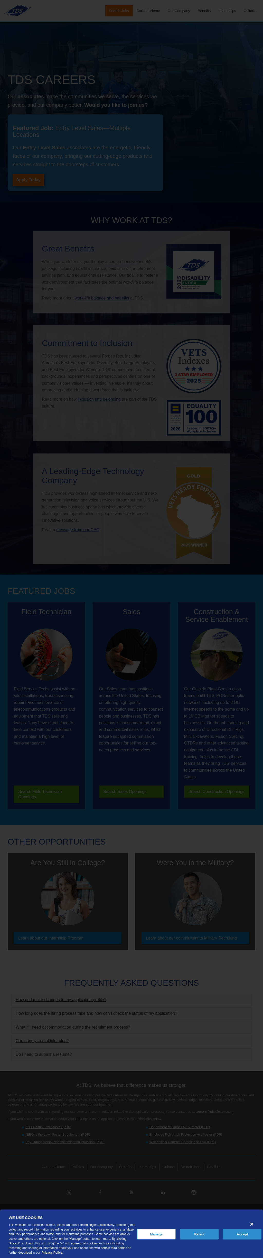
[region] (131, 1233)
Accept (242, 1234)
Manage (156, 1234)
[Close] (251, 1224)
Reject (199, 1234)
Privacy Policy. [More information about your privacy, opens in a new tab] (52, 1252)
